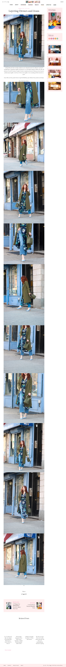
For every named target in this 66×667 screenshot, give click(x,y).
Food (42, 4)
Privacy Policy (16, 665)
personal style (21, 8)
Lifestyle (48, 4)
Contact (9, 665)
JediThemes (61, 665)
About (16, 4)
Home (11, 4)
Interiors (23, 4)
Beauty (37, 4)
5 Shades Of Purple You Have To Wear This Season (29, 638)
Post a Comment (8, 650)
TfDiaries (55, 665)
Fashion (30, 4)
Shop (54, 4)
